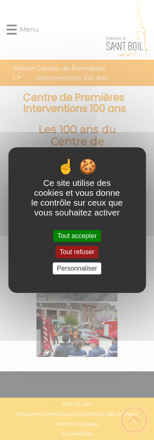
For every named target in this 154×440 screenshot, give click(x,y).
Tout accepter (77, 235)
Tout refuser (77, 252)
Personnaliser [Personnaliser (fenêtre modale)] (77, 268)
